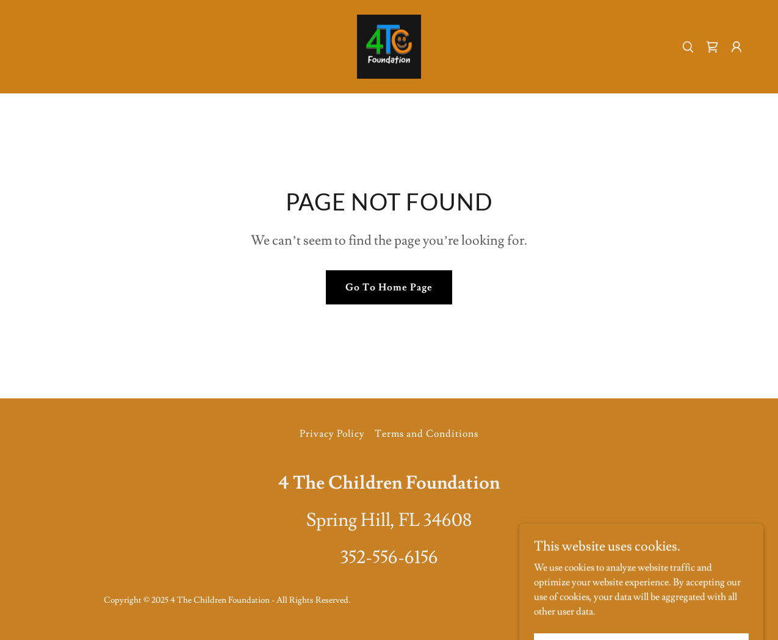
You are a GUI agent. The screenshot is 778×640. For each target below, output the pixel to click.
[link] (389, 44)
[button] (736, 47)
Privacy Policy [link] (332, 434)
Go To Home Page (389, 287)
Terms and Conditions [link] (426, 434)
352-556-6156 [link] (389, 557)
